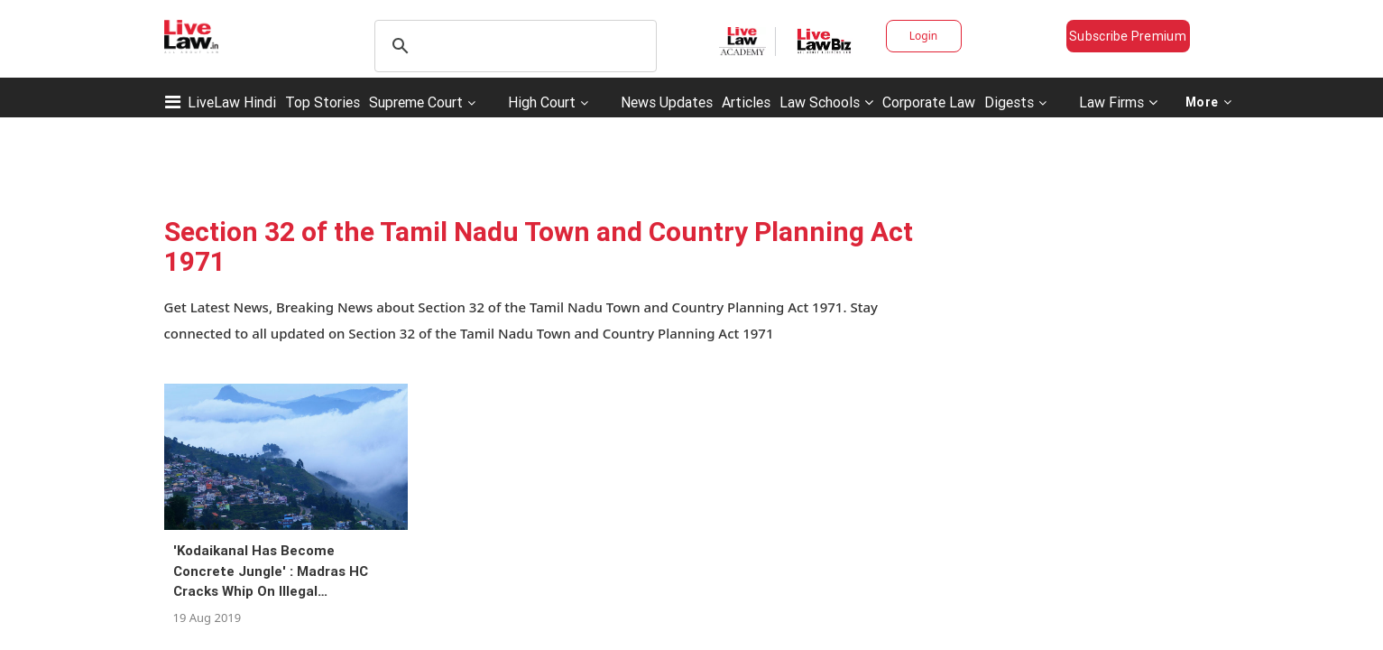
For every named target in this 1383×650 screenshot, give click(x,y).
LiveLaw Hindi (232, 102)
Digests (1009, 102)
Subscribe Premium (1127, 36)
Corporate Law (928, 102)
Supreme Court (416, 102)
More (1208, 102)
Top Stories (322, 102)
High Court (542, 102)
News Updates (667, 102)
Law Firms (1118, 102)
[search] (513, 46)
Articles (746, 102)
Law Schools (826, 102)
